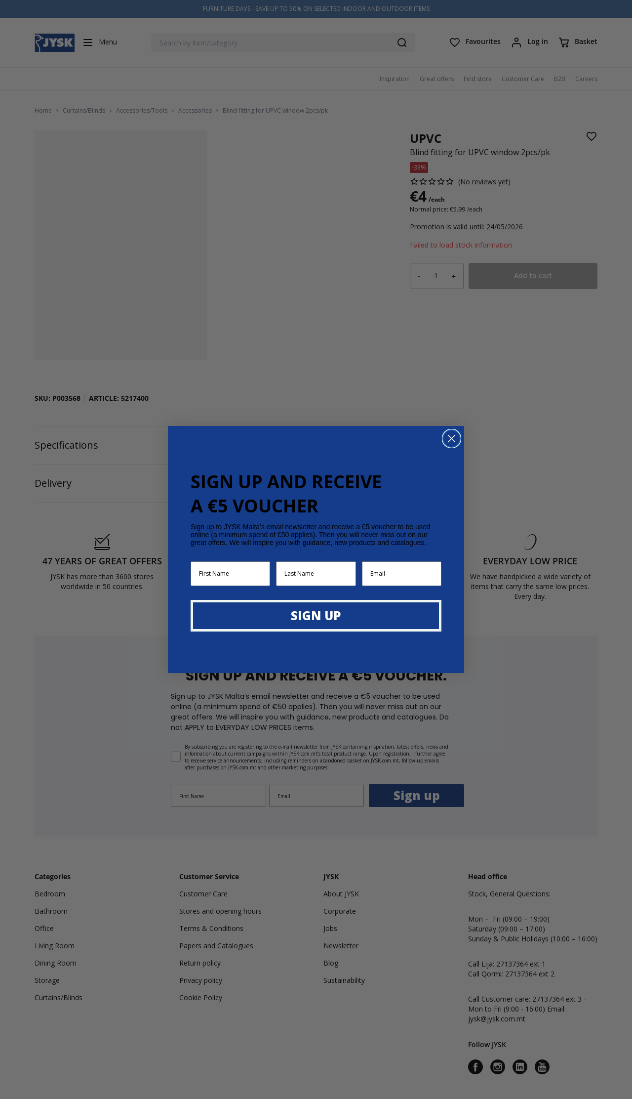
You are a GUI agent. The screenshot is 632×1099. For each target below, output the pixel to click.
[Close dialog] (451, 438)
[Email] (401, 573)
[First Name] (230, 573)
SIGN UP (316, 615)
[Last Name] (316, 573)
